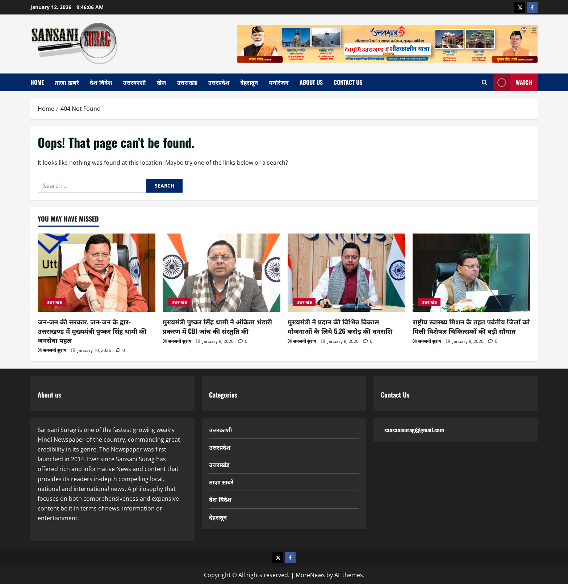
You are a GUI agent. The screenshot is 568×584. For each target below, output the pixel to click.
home (37, 82)
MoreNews (310, 575)
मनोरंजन (278, 82)
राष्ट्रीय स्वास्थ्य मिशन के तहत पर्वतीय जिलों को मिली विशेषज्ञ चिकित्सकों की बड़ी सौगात (471, 326)
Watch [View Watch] (512, 82)
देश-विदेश (101, 82)
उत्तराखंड (187, 82)
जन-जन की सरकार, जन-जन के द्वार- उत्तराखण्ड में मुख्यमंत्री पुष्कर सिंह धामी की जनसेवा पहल (92, 330)
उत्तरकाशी (134, 82)
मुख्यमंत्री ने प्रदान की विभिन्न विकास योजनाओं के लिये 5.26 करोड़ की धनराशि (340, 326)
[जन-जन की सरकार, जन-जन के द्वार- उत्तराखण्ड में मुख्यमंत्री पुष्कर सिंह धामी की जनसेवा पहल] (96, 273)
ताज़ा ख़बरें (67, 82)
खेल (161, 82)
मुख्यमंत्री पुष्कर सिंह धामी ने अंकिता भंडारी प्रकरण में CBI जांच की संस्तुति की (217, 326)
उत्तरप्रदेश (218, 82)
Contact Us (348, 82)
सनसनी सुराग (54, 350)
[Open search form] (484, 82)
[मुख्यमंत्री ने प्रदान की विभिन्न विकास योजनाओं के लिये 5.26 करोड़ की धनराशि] (346, 273)
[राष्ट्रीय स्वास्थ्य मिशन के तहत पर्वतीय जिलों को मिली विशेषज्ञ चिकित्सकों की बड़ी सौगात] (471, 273)
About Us (311, 82)
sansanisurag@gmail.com (414, 429)
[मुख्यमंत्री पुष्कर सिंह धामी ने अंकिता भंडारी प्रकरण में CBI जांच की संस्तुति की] (221, 273)
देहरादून (249, 82)
